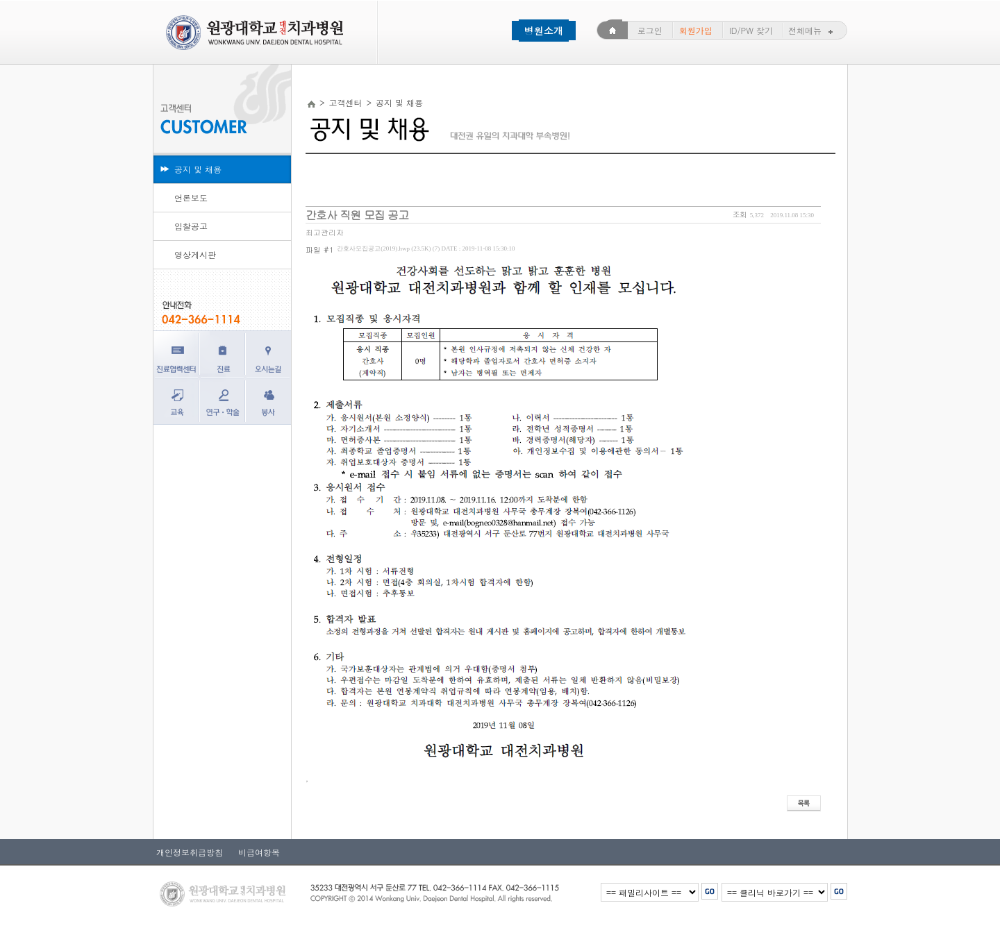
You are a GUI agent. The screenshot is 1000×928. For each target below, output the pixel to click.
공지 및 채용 (198, 169)
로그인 (650, 30)
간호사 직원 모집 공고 (357, 215)
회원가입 (695, 30)
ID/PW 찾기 (751, 30)
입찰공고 (191, 226)
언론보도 (191, 197)
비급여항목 (255, 852)
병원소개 (543, 30)
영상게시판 (195, 254)
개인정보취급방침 (189, 852)
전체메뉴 (812, 30)
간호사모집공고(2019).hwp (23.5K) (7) (426, 248)
